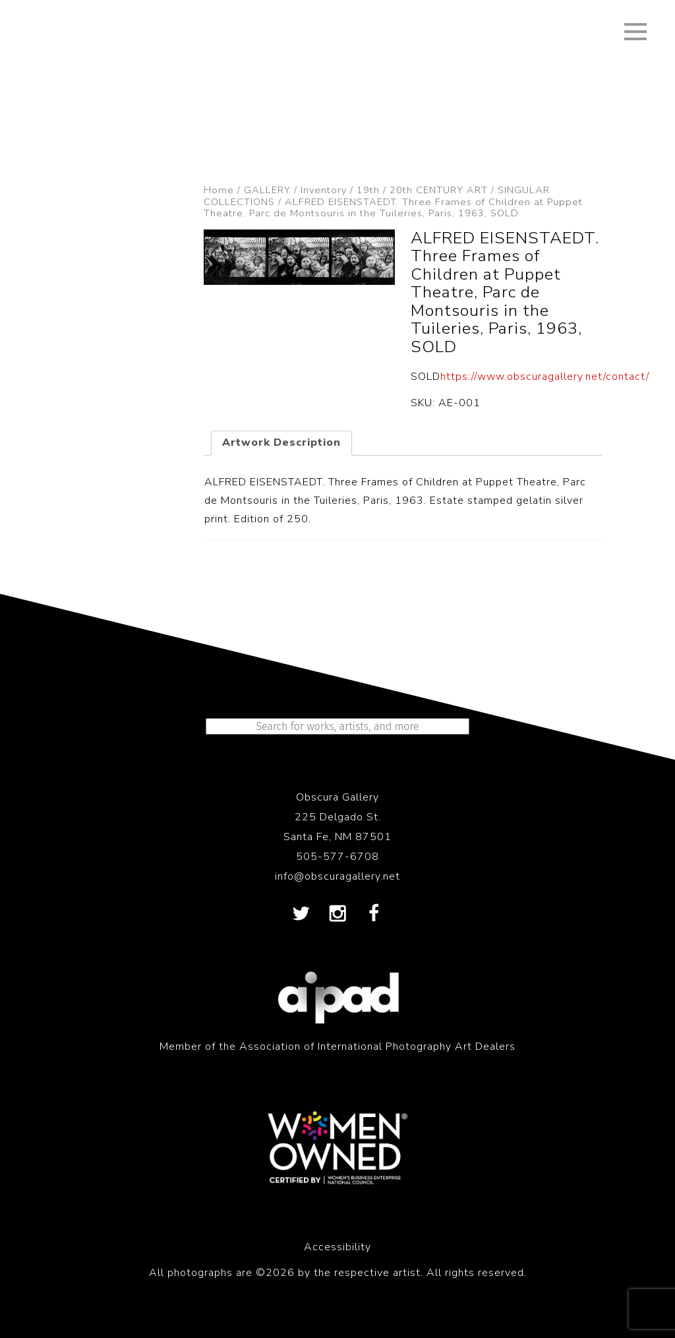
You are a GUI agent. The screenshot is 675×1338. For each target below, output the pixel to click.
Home (219, 190)
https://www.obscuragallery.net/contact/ (544, 376)
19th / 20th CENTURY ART (422, 190)
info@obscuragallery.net (337, 876)
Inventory (324, 190)
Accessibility (337, 1247)
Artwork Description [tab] (281, 442)
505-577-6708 (337, 856)
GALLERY (267, 190)
